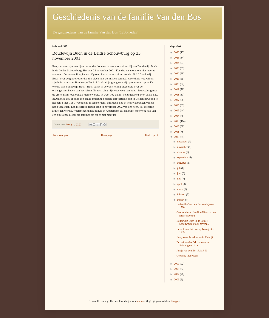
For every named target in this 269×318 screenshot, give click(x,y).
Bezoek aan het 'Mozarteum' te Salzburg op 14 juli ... (193, 244)
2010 (177, 137)
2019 (177, 89)
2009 (177, 263)
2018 (177, 94)
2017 (177, 100)
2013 (177, 121)
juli (179, 168)
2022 (177, 73)
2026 (177, 52)
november (182, 147)
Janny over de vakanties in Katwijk (195, 237)
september (182, 157)
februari (181, 194)
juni (179, 173)
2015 (177, 110)
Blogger (175, 301)
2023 (177, 68)
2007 (177, 274)
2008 (177, 269)
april (180, 184)
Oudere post (151, 135)
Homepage (106, 135)
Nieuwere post (60, 135)
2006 (177, 279)
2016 (177, 105)
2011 (177, 131)
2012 (177, 126)
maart (180, 189)
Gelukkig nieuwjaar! (187, 255)
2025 (177, 57)
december (182, 141)
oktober (181, 152)
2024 (177, 63)
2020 (177, 84)
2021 (177, 78)
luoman (140, 301)
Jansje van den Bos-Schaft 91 (192, 250)
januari (181, 200)
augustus (182, 162)
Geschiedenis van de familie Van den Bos (126, 17)
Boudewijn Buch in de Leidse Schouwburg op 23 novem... (193, 222)
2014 (177, 115)
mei (179, 178)
